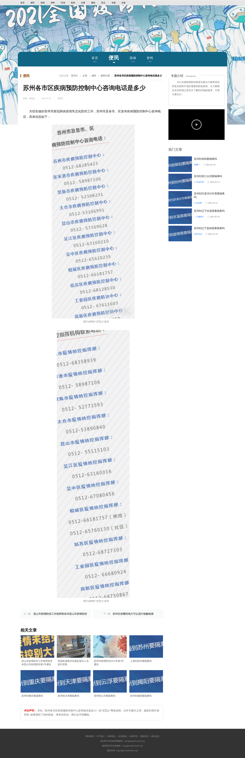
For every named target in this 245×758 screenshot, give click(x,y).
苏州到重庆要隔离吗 (32, 696)
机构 (73, 3)
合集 (123, 3)
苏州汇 (74, 75)
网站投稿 (90, 736)
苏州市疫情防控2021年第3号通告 (109, 663)
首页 (22, 3)
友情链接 (122, 736)
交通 (83, 3)
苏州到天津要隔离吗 (68, 696)
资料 (53, 3)
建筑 (93, 3)
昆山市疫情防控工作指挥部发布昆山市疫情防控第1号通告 (36, 663)
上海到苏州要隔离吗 (141, 661)
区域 (63, 3)
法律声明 (133, 736)
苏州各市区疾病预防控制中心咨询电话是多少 (138, 75)
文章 (85, 75)
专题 (113, 3)
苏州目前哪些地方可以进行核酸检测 (133, 614)
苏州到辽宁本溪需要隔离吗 (209, 211)
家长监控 (155, 736)
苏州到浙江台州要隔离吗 (208, 176)
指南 (43, 3)
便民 (32, 3)
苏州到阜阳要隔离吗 (205, 159)
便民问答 (105, 75)
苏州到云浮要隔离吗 (104, 696)
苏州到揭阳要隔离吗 (141, 696)
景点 (103, 3)
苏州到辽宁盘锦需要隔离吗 (209, 228)
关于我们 (100, 736)
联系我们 (112, 736)
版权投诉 (144, 736)
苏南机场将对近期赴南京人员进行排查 (73, 663)
